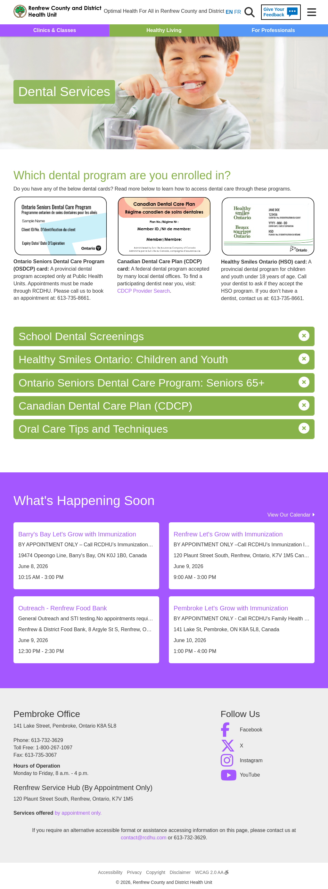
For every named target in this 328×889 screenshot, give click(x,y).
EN (229, 12)
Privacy (134, 872)
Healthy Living (163, 30)
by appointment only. (78, 813)
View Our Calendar (291, 515)
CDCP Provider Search (143, 291)
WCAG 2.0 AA (211, 872)
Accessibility (110, 872)
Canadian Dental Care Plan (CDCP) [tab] (164, 406)
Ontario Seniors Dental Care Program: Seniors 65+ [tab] (164, 383)
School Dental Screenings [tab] (164, 336)
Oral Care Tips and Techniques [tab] (164, 429)
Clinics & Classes (54, 30)
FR (237, 12)
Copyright (155, 872)
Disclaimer (180, 872)
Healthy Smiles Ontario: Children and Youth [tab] (164, 359)
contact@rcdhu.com (144, 837)
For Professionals (273, 30)
